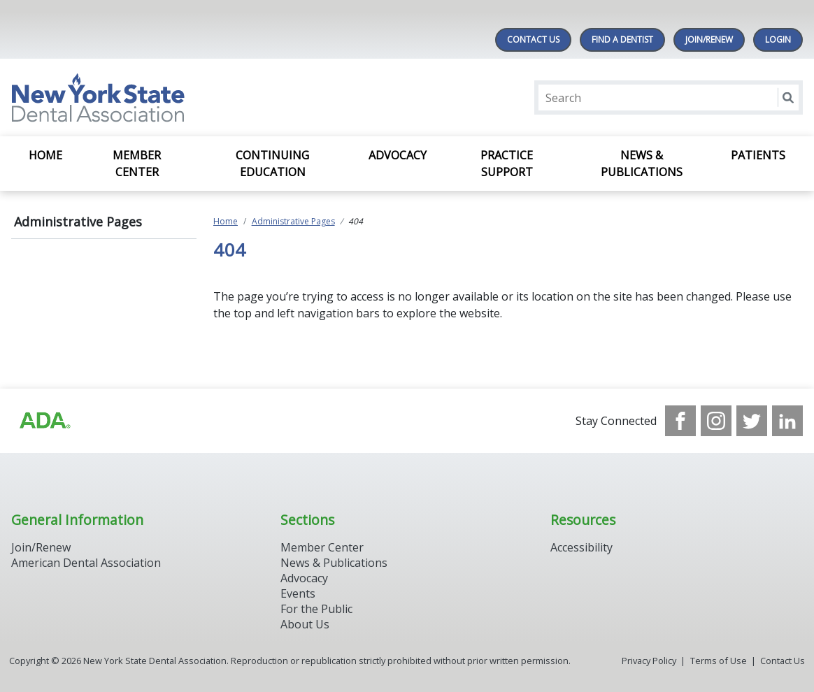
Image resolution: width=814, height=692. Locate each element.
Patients (758, 155)
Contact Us (533, 39)
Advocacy (398, 155)
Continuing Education (272, 163)
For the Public (316, 609)
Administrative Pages (78, 221)
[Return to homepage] (192, 97)
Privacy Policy (649, 660)
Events (297, 593)
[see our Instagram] (716, 420)
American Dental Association (86, 562)
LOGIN (778, 39)
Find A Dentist (622, 39)
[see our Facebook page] (680, 420)
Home (45, 155)
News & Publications (642, 163)
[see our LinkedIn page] (787, 420)
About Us (304, 624)
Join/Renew (709, 39)
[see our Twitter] (751, 420)
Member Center (137, 163)
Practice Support (506, 163)
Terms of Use (718, 660)
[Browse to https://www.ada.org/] (44, 421)
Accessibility (581, 547)
